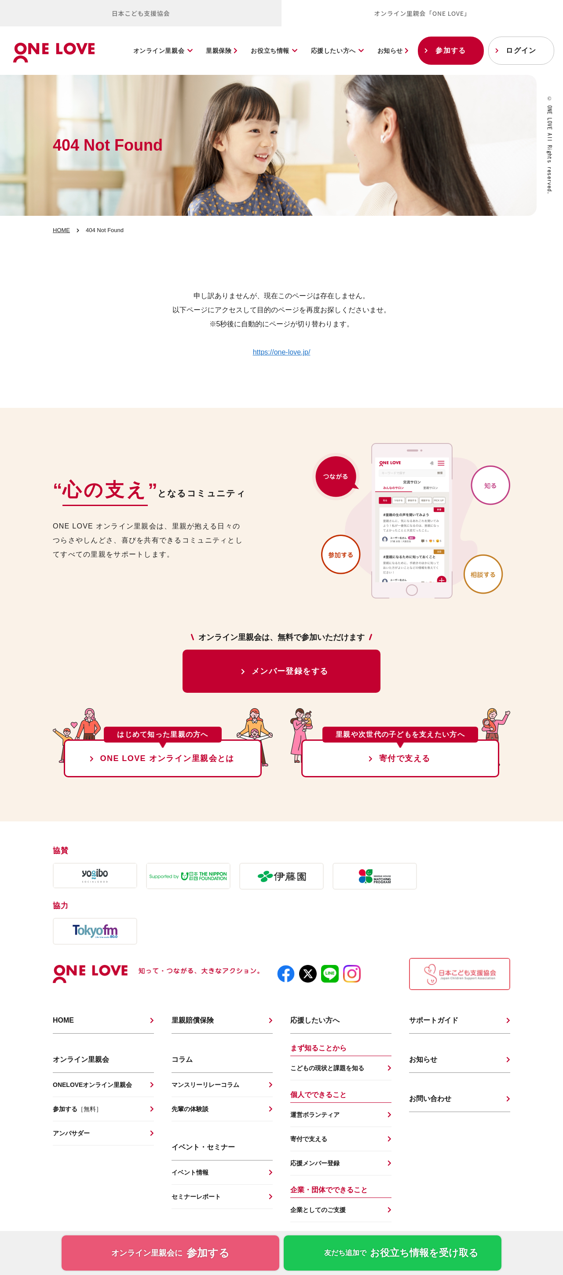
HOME (61, 230)
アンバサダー (71, 1133)
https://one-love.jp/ (282, 352)
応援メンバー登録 (315, 1163)
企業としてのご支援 (318, 1209)
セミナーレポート (196, 1196)
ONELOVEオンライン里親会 (92, 1084)
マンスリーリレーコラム (205, 1084)
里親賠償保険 (193, 1020)
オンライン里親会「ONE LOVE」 (422, 13)
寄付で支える (405, 758)
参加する (450, 50)
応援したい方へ (333, 50)
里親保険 (222, 50)
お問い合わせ (430, 1098)
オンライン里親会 (158, 50)
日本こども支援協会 (141, 13)
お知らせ (393, 50)
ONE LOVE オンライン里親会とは (167, 758)
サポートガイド (433, 1020)
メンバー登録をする (290, 671)
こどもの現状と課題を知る (327, 1068)
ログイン (521, 50)
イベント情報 (190, 1172)
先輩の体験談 (190, 1108)
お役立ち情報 (270, 50)
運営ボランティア (315, 1114)
